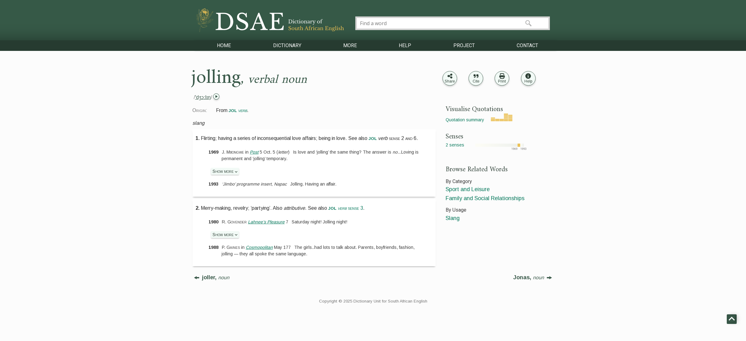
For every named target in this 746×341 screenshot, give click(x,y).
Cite (476, 81)
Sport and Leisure (468, 189)
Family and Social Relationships (485, 198)
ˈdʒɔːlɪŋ (203, 97)
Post (254, 152)
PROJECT (464, 45)
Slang (453, 218)
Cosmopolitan (259, 247)
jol (373, 138)
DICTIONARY (287, 45)
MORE (350, 45)
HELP (405, 45)
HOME (224, 45)
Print (502, 81)
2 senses (455, 144)
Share (450, 81)
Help (528, 81)
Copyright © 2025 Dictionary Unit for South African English (373, 301)
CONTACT (527, 45)
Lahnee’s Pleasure (266, 221)
